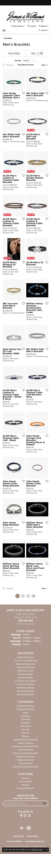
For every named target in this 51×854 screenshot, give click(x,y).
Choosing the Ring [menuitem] (25, 667)
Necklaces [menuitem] (25, 716)
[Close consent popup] (47, 849)
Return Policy (18, 836)
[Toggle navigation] (4, 30)
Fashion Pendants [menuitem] (25, 749)
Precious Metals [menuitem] (25, 677)
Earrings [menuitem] (25, 729)
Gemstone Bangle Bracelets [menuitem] (25, 766)
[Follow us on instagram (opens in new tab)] (25, 815)
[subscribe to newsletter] (44, 803)
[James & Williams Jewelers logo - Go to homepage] (25, 16)
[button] (17, 26)
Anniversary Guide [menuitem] (25, 691)
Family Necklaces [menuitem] (25, 743)
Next (43, 65)
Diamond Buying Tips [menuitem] (25, 664)
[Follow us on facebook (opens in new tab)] (21, 815)
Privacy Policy (25, 781)
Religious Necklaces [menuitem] (25, 756)
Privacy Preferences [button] (26, 788)
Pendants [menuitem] (25, 719)
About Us (25, 778)
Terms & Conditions (14, 841)
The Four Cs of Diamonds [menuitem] (25, 660)
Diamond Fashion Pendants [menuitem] (25, 753)
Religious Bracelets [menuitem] (25, 760)
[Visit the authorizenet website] (28, 828)
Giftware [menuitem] (26, 736)
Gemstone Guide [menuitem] (25, 674)
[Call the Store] (25, 620)
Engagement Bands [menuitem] (25, 709)
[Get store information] (25, 624)
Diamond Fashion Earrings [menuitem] (25, 739)
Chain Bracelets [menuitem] (25, 763)
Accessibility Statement (34, 841)
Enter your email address (25, 798)
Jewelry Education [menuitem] (25, 657)
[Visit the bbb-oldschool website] (21, 828)
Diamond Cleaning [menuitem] (25, 684)
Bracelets (8, 38)
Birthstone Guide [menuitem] (25, 670)
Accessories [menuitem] (25, 726)
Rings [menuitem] (25, 712)
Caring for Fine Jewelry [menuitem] (25, 681)
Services (25, 784)
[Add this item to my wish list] (23, 93)
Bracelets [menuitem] (25, 722)
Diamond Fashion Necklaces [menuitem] (25, 746)
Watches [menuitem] (25, 733)
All (33, 596)
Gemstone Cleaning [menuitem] (25, 687)
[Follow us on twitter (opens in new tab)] (29, 815)
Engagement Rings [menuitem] (25, 705)
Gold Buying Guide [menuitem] (25, 694)
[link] (31, 26)
